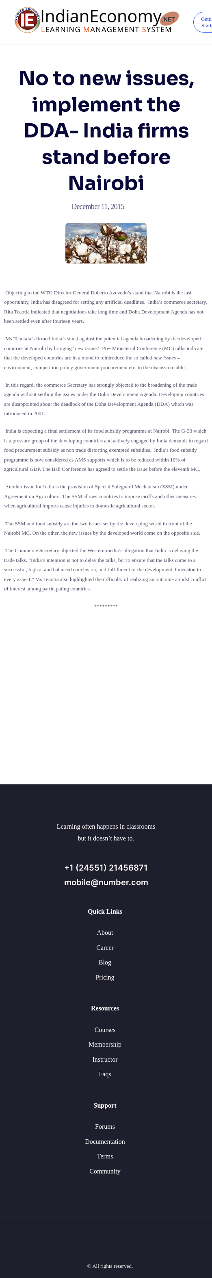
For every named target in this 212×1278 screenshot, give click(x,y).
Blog (105, 962)
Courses (105, 1029)
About (105, 932)
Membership (105, 1044)
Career (105, 947)
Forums (105, 1126)
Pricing (104, 977)
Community (104, 1171)
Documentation (105, 1141)
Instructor (104, 1059)
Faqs (105, 1074)
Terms (105, 1156)
